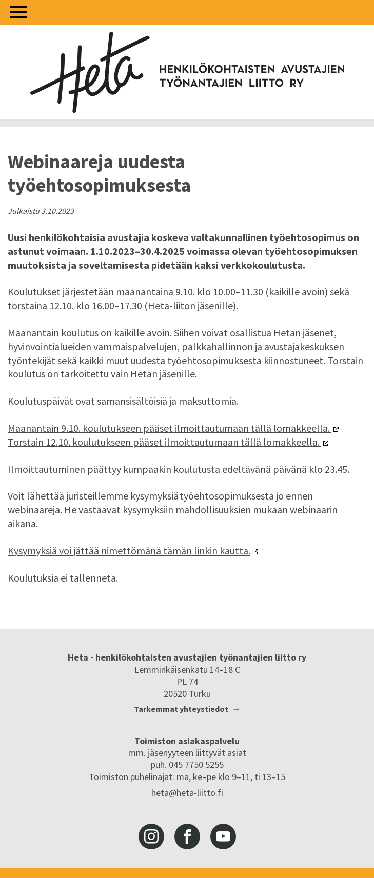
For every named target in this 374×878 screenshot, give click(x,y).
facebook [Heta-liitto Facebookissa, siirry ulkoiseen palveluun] (187, 836)
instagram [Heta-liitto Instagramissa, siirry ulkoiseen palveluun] (151, 836)
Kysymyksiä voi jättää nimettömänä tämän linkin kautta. (129, 550)
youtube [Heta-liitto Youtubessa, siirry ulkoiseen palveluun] (223, 836)
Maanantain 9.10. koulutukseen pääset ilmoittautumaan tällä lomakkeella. (169, 428)
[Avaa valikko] (19, 12)
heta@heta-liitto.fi (187, 793)
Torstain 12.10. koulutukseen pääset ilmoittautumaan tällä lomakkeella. (164, 441)
